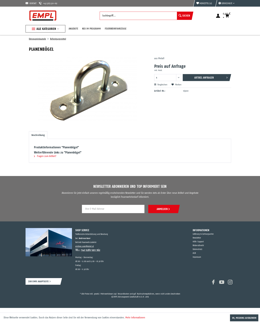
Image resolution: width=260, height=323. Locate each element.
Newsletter (197, 238)
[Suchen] (184, 16)
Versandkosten (123, 294)
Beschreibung (38, 135)
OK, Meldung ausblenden (244, 318)
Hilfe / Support (198, 242)
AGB (194, 253)
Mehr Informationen (135, 317)
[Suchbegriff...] (146, 16)
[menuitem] (224, 3)
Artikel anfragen (211, 77)
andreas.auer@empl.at (84, 246)
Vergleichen (160, 85)
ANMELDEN (163, 208)
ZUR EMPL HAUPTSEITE (38, 281)
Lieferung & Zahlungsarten (203, 234)
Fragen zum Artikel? (45, 156)
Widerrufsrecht (198, 245)
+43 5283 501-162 (48, 3)
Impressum (197, 257)
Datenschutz (197, 249)
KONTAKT (31, 3)
